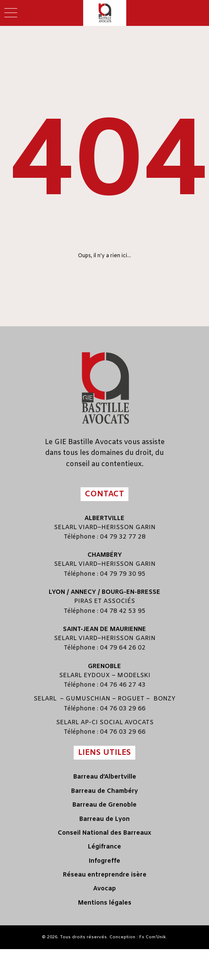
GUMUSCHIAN (88, 699)
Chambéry (104, 555)
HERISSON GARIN (128, 528)
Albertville (104, 518)
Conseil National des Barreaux (104, 833)
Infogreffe (104, 861)
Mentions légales (104, 903)
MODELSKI (133, 676)
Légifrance (104, 847)
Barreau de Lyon (104, 819)
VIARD (87, 528)
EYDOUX (97, 676)
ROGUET (131, 699)
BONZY (164, 699)
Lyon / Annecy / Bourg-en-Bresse (104, 592)
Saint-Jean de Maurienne (104, 629)
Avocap (104, 889)
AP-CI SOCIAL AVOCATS (117, 723)
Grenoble (104, 666)
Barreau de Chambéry (104, 791)
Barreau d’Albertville (104, 777)
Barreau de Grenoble (104, 805)
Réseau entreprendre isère (105, 875)
